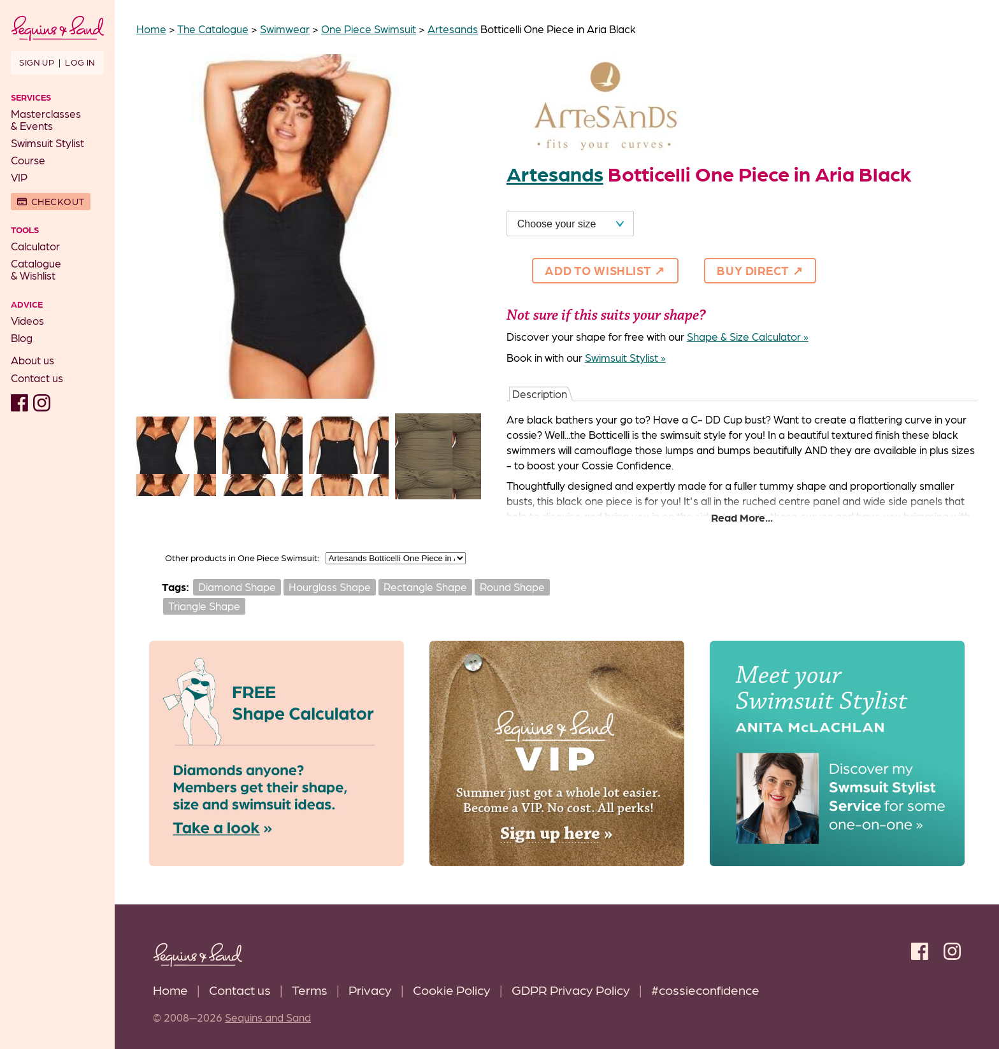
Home (170, 989)
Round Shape (512, 586)
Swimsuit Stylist (47, 142)
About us (32, 359)
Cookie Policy (452, 989)
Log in (80, 62)
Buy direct (753, 270)
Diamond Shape (237, 586)
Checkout (58, 201)
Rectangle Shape (425, 586)
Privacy (370, 989)
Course (28, 159)
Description (539, 393)
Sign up (36, 62)
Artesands (453, 28)
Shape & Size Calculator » (748, 336)
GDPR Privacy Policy (571, 989)
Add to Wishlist (598, 270)
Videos (27, 320)
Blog (21, 337)
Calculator (35, 245)
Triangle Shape (204, 605)
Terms (309, 989)
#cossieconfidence (705, 989)
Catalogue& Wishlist (36, 269)
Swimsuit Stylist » (625, 357)
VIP (19, 177)
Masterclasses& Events (46, 119)
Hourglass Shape (330, 586)
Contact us (37, 377)
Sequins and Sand (268, 1017)
